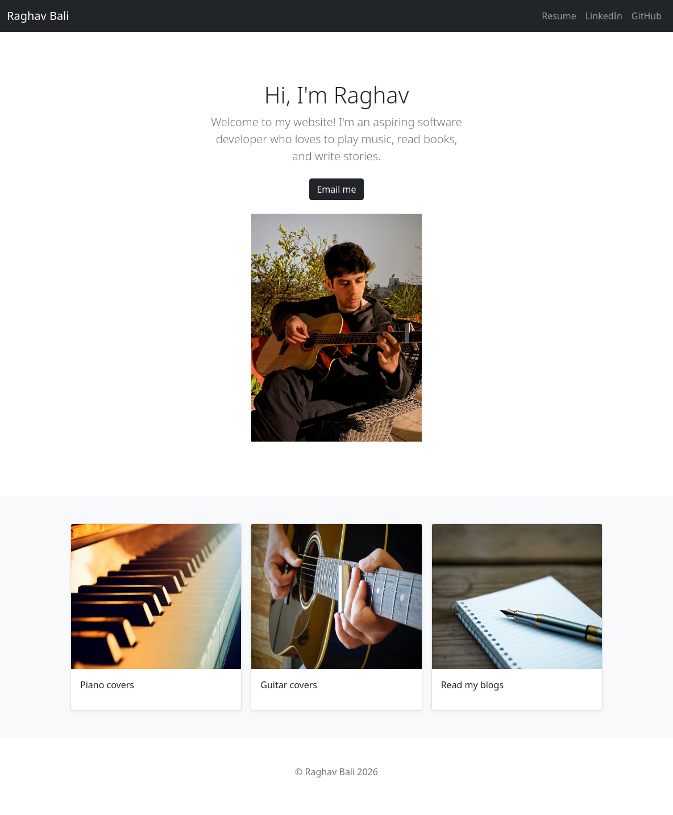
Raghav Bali (38, 15)
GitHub (647, 16)
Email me (336, 189)
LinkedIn (603, 16)
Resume (559, 16)
